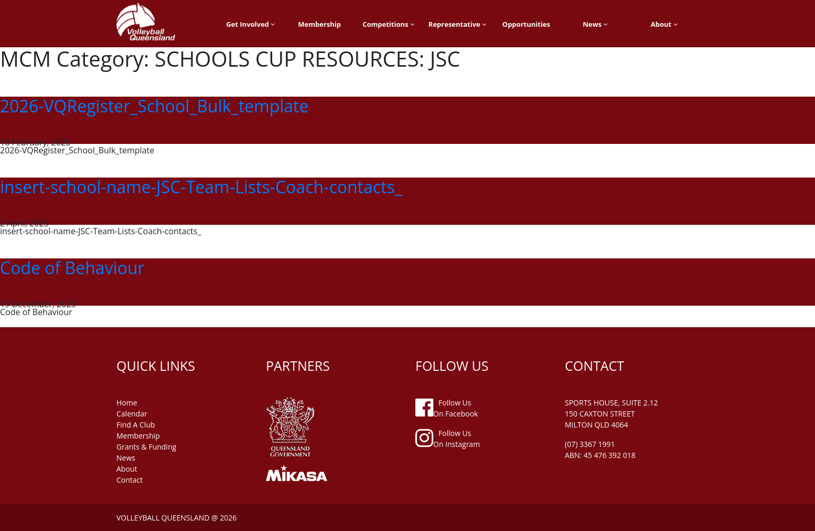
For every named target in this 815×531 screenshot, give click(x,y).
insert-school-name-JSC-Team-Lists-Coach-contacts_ (201, 186)
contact (129, 480)
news (125, 458)
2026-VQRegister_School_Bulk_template (154, 106)
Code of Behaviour (72, 267)
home (126, 403)
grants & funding (146, 447)
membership (138, 436)
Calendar (131, 414)
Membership (319, 24)
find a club (135, 425)
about (126, 469)
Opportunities (526, 24)
